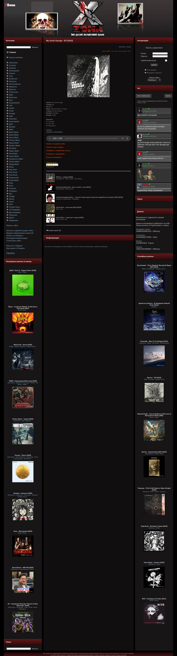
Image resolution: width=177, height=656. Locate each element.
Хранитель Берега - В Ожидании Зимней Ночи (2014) (154, 304)
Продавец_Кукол (143, 229)
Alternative (122, 47)
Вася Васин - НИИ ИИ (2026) (23, 567)
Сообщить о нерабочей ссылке (58, 150)
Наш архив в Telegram (15, 248)
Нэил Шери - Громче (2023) (154, 562)
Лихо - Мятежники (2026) (23, 531)
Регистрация (151, 70)
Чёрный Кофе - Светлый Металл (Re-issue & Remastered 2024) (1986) (154, 414)
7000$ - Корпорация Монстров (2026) (23, 381)
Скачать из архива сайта (55, 144)
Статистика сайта (13, 241)
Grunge (128, 47)
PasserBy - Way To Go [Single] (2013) (154, 341)
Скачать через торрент (55, 147)
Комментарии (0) (53, 230)
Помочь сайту (12, 225)
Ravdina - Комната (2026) (22, 493)
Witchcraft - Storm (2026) (23, 345)
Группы (10, 253)
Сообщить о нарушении (55, 154)
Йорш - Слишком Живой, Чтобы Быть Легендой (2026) (22, 307)
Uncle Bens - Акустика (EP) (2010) (68, 207)
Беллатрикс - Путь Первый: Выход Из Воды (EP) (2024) (154, 266)
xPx (108, 51)
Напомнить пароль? (154, 73)
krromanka (58, 132)
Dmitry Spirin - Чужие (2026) (22, 419)
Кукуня (139, 247)
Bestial (139, 241)
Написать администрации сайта (19, 231)
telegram (49, 132)
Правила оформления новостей (19, 233)
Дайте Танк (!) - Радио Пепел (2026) (22, 270)
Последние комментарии (16, 238)
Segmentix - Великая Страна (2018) (154, 526)
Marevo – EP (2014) (154, 377)
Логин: (143, 53)
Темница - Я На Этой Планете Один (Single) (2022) (154, 489)
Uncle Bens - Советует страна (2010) (70, 217)
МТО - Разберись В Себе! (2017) (154, 599)
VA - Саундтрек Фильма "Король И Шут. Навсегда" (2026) (23, 604)
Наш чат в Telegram (14, 246)
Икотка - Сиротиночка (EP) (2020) (154, 452)
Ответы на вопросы (14, 236)
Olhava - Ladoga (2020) (64, 177)
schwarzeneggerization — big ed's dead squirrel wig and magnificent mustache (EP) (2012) (89, 197)
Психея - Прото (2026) (23, 455)
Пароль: (144, 56)
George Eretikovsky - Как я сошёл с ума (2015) (73, 187)
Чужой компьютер (148, 60)
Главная (12, 52)
